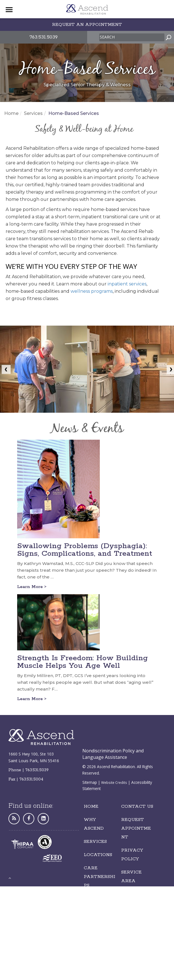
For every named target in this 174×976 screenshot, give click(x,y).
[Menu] (9, 10)
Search (107, 37)
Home (11, 113)
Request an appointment (87, 25)
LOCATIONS (98, 855)
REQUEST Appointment (136, 828)
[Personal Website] (14, 818)
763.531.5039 (44, 37)
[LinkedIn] (43, 818)
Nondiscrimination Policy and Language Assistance (113, 754)
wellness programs (92, 291)
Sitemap (89, 782)
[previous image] (4, 369)
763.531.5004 (31, 779)
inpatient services (127, 284)
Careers (95, 899)
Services (33, 113)
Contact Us (137, 806)
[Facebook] (28, 818)
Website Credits (114, 782)
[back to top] (9, 877)
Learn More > (31, 587)
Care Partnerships (99, 876)
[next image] (169, 369)
